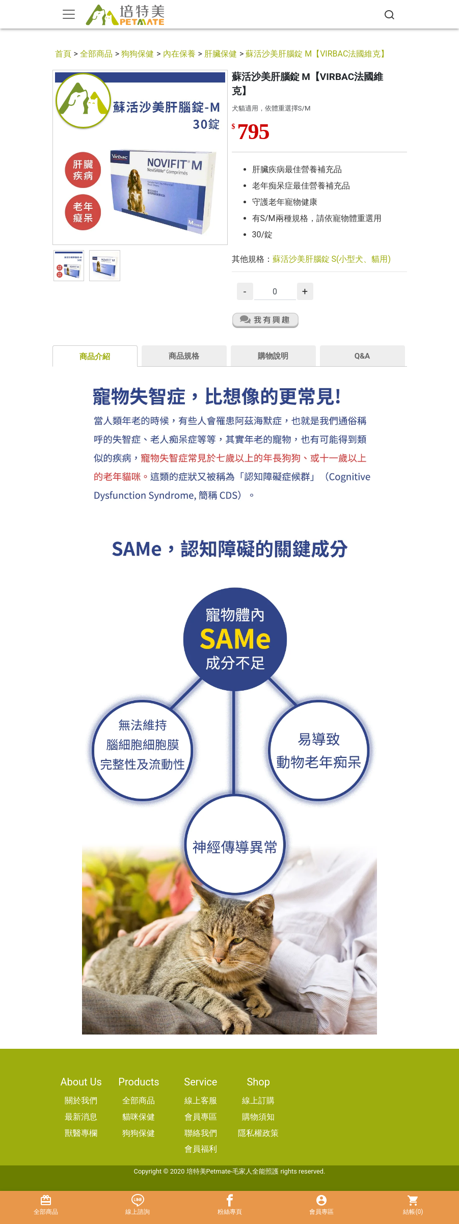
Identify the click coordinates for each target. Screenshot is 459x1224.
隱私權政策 (258, 1133)
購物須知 (258, 1117)
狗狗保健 (137, 54)
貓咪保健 (138, 1117)
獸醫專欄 (81, 1133)
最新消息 (81, 1117)
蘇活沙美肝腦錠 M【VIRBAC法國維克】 (317, 54)
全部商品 (96, 54)
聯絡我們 (200, 1133)
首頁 (63, 54)
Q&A (362, 356)
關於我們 (81, 1100)
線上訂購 (258, 1100)
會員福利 (200, 1149)
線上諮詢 (137, 1204)
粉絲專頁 (229, 1204)
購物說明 (273, 356)
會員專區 (200, 1117)
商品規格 (184, 356)
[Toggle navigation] (69, 14)
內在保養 (179, 54)
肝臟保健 (220, 54)
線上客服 (200, 1100)
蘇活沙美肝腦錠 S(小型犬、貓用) (332, 259)
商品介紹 (94, 356)
